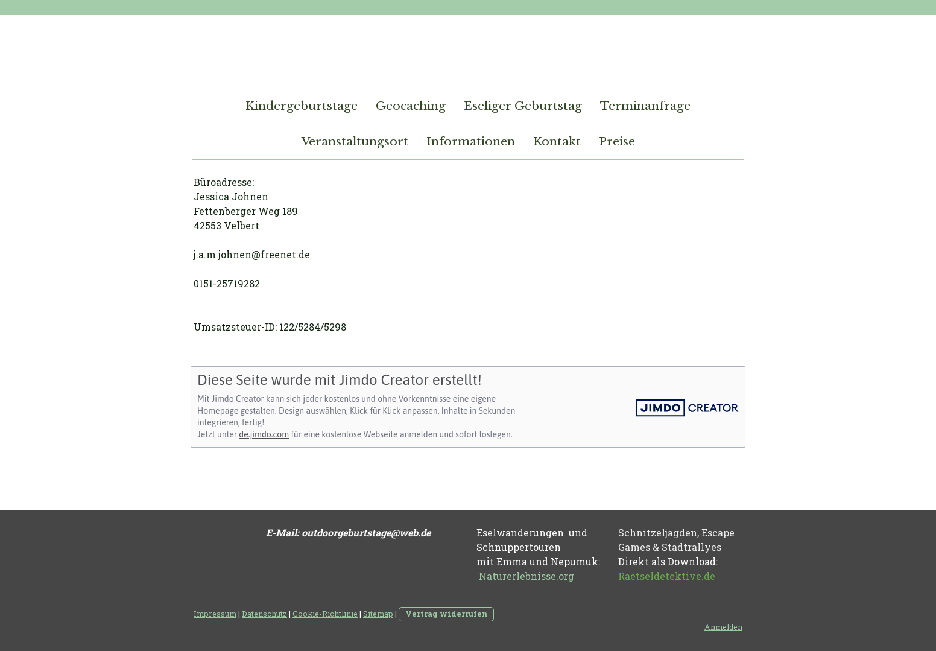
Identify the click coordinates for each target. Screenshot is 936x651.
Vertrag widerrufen (446, 613)
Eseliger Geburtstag (523, 106)
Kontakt (557, 141)
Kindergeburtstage (301, 106)
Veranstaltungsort (355, 141)
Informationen (470, 141)
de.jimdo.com (264, 434)
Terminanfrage (645, 106)
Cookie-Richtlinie (325, 613)
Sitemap (378, 613)
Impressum (215, 613)
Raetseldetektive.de (666, 576)
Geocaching (411, 106)
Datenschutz (264, 613)
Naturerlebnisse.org (526, 576)
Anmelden (723, 627)
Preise (617, 141)
